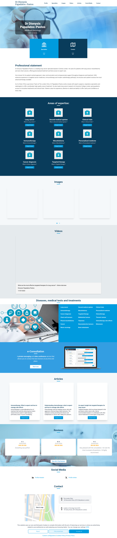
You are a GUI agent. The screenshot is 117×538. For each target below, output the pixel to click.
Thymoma (81, 321)
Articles (79, 3)
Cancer (63, 324)
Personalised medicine (103, 310)
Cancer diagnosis (66, 314)
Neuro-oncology (65, 327)
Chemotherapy (100, 314)
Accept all (79, 531)
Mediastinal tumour (84, 317)
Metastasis (99, 324)
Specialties (55, 3)
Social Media (88, 3)
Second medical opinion (85, 307)
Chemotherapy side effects (104, 321)
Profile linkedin (39, 477)
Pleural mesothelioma (67, 321)
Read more (29, 125)
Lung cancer (64, 307)
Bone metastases (83, 327)
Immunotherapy (65, 310)
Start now (36, 366)
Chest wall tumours (66, 317)
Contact (98, 3)
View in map (39, 507)
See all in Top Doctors (58, 461)
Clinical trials (100, 307)
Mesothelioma (82, 310)
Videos (71, 3)
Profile (46, 3)
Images (63, 3)
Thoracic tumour (101, 317)
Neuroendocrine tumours (85, 324)
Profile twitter (73, 477)
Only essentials (58, 531)
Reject (38, 531)
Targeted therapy (83, 314)
